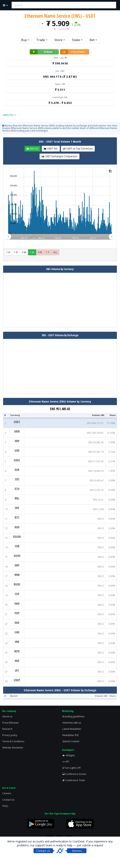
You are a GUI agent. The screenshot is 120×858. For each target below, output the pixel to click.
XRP (17, 440)
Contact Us (8, 799)
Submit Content (70, 741)
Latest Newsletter (71, 729)
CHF (17, 593)
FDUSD (17, 536)
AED (17, 660)
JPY (17, 670)
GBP (17, 565)
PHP (17, 613)
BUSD (17, 584)
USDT (17, 421)
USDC (17, 460)
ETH (17, 488)
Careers (6, 793)
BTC (17, 517)
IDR (17, 507)
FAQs (5, 806)
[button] (32, 149)
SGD (17, 622)
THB (17, 546)
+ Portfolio (72, 51)
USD (17, 450)
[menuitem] (60, 237)
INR (17, 641)
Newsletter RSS (70, 735)
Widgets (68, 755)
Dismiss (77, 851)
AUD (17, 527)
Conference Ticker (73, 780)
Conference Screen (74, 774)
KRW (17, 431)
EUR (17, 469)
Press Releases (10, 722)
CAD (17, 632)
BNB (17, 574)
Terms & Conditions (13, 741)
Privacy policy (9, 735)
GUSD (17, 555)
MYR (17, 651)
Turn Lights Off (71, 767)
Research (7, 729)
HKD (17, 603)
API (65, 761)
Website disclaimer (12, 747)
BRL (17, 498)
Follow (41, 51)
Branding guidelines (73, 716)
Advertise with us (71, 722)
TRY (17, 479)
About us (7, 716)
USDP (17, 680)
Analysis (9, 114)
